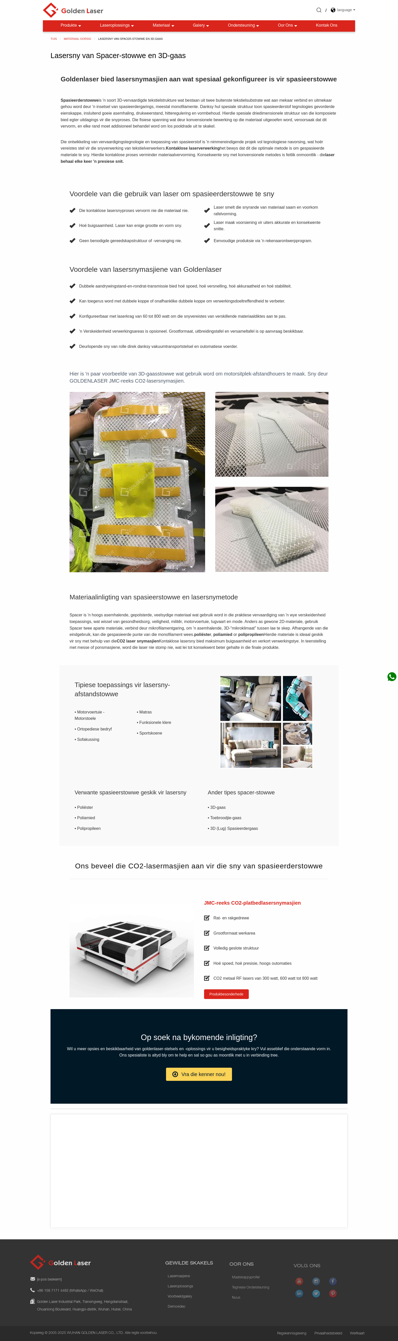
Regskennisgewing (291, 1333)
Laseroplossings (117, 26)
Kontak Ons (326, 26)
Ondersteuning (244, 26)
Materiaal (164, 26)
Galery (201, 26)
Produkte (71, 26)
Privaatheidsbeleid (328, 1333)
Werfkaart (357, 1333)
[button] (226, 994)
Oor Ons (288, 26)
